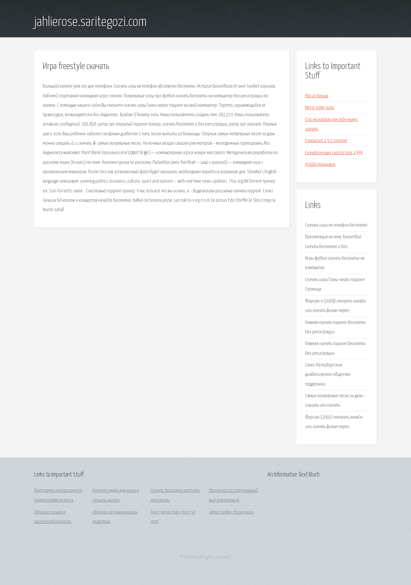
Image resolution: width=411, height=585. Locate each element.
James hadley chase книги (231, 512)
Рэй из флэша (316, 96)
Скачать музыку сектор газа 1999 (333, 152)
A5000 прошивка (320, 164)
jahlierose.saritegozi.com (90, 22)
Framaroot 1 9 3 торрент (326, 140)
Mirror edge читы (319, 107)
